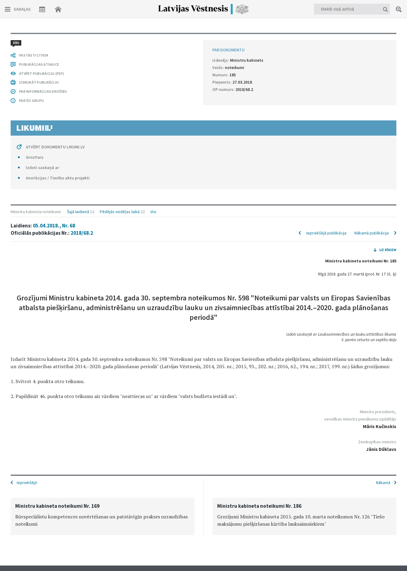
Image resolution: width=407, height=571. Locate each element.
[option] (102, 516)
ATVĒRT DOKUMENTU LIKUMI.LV (55, 147)
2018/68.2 (82, 233)
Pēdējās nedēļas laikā (120, 211)
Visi (153, 211)
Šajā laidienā (78, 211)
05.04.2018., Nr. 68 (54, 225)
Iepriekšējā (27, 482)
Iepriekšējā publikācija (326, 233)
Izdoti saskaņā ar (42, 167)
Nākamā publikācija (371, 233)
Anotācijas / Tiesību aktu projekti (58, 178)
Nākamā (383, 482)
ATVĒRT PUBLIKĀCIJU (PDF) (41, 73)
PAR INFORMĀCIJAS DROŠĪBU (43, 91)
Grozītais (34, 157)
